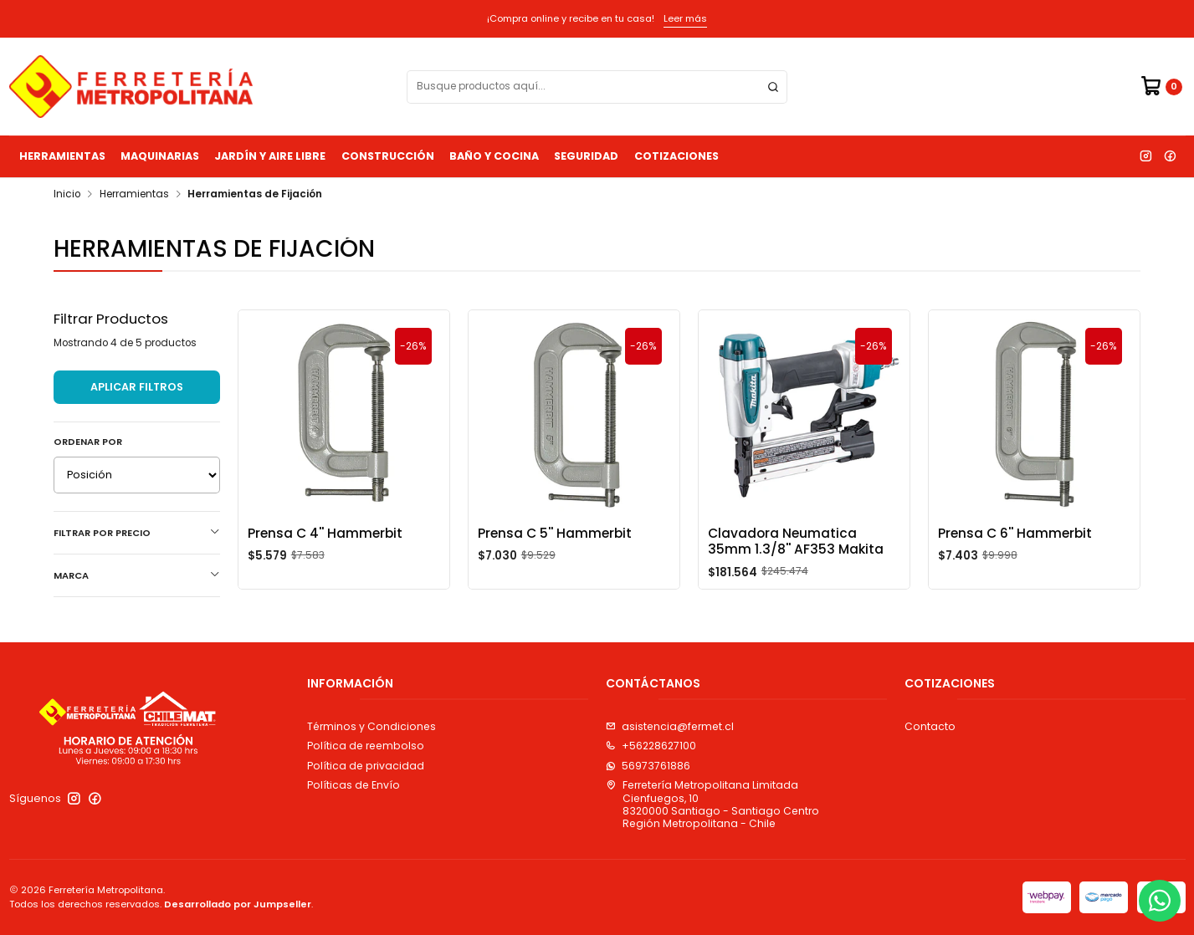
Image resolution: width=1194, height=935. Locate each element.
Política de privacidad (365, 766)
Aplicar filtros (136, 387)
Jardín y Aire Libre (269, 156)
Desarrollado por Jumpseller (237, 904)
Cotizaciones (676, 156)
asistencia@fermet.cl (670, 726)
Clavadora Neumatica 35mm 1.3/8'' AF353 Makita (796, 541)
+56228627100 (651, 745)
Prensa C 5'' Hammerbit (555, 533)
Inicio (67, 195)
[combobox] (597, 87)
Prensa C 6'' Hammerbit (1015, 533)
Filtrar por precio (137, 532)
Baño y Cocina (494, 156)
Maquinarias (159, 156)
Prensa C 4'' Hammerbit (325, 533)
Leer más (685, 18)
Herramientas (62, 156)
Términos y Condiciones (371, 726)
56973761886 (648, 766)
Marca (137, 575)
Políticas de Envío (353, 785)
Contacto (930, 726)
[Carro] (1161, 86)
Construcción (387, 156)
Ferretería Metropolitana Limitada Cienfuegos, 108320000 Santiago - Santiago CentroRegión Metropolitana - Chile (712, 804)
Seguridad (586, 156)
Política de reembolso (365, 745)
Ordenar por (88, 441)
